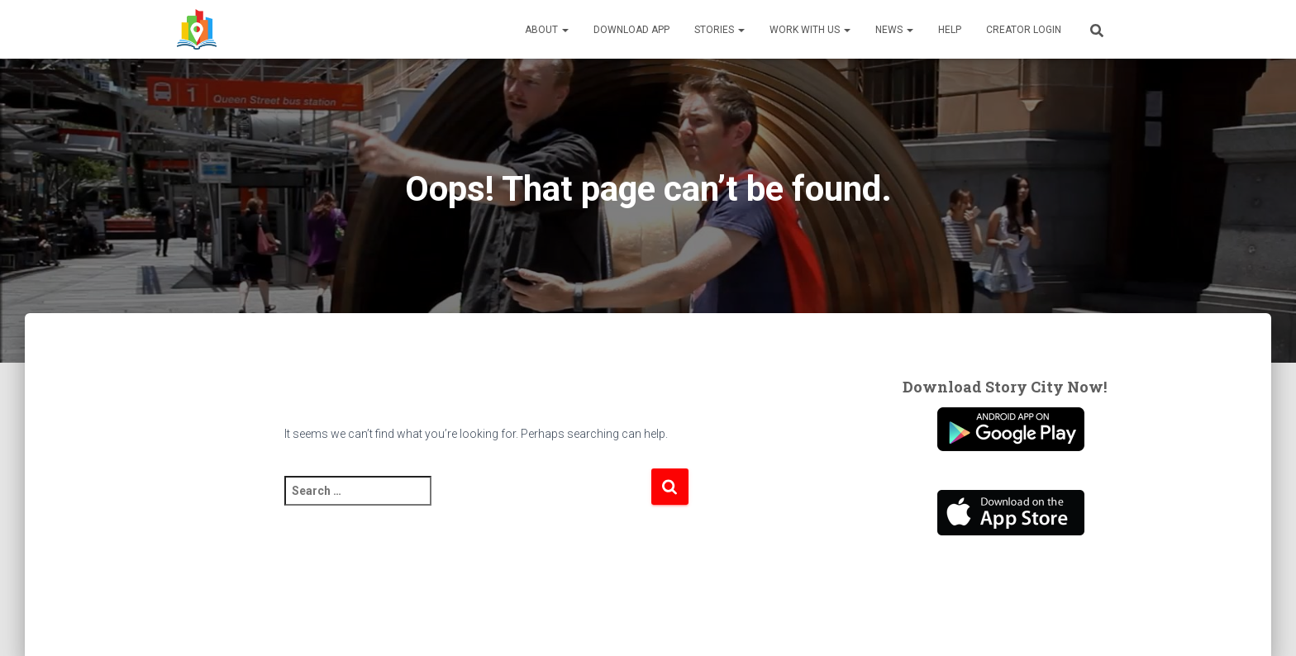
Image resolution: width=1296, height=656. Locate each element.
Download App (631, 30)
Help (949, 30)
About (547, 30)
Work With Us (810, 30)
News (894, 30)
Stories (719, 30)
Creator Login (1023, 30)
